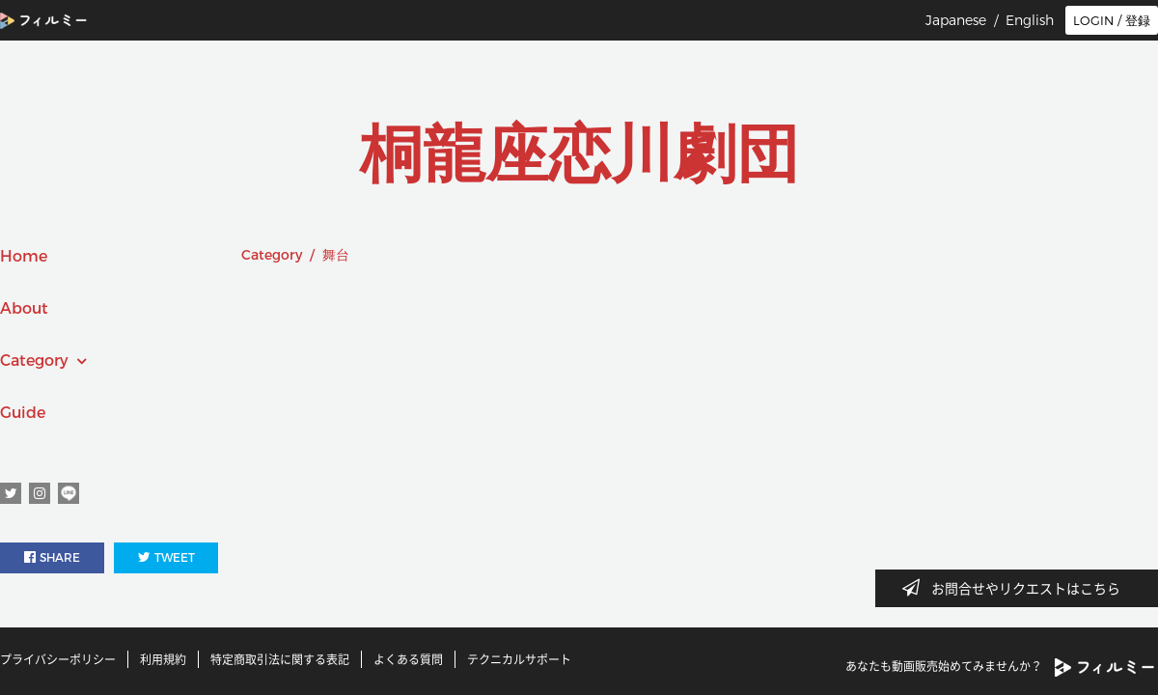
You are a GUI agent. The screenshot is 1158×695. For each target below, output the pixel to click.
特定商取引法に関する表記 (279, 659)
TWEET (166, 557)
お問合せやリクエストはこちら (1017, 588)
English (1030, 20)
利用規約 (163, 659)
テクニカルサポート (519, 659)
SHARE (52, 557)
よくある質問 (408, 659)
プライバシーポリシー (58, 659)
